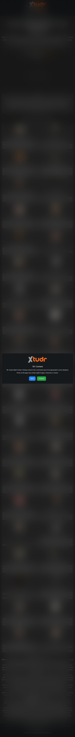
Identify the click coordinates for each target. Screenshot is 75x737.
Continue (41, 378)
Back (32, 378)
